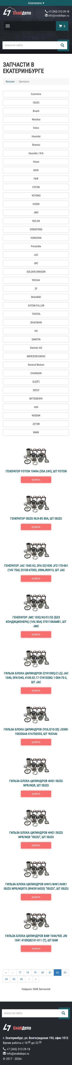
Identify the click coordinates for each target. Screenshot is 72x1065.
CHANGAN (36, 373)
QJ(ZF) (36, 381)
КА (36, 330)
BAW (36, 170)
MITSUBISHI (36, 398)
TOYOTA (36, 313)
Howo (36, 161)
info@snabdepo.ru (57, 15)
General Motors (36, 364)
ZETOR (36, 423)
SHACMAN (36, 322)
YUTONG (36, 195)
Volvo (36, 127)
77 (20, 972)
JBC (36, 263)
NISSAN (36, 415)
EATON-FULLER (36, 305)
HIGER (36, 204)
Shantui (36, 144)
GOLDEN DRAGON (36, 271)
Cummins (36, 94)
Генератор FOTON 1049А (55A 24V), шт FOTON (36, 471)
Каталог (10, 81)
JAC (36, 254)
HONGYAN (36, 237)
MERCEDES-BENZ (36, 356)
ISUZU (36, 102)
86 (21, 979)
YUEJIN (36, 220)
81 (50, 972)
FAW (36, 178)
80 (42, 972)
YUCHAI (36, 280)
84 (6, 979)
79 (35, 972)
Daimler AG (36, 347)
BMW (36, 432)
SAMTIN (36, 339)
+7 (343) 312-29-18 (57, 11)
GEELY (36, 390)
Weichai (36, 119)
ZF (36, 288)
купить (36, 479)
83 (65, 972)
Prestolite (36, 246)
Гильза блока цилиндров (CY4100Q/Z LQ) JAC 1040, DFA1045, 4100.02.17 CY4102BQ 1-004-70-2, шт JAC (36, 677)
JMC (36, 212)
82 (57, 972)
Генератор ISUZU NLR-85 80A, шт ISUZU (36, 518)
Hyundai (36, 136)
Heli (36, 407)
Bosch (36, 110)
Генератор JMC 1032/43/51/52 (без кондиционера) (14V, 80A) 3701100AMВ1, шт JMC (36, 622)
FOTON (36, 187)
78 (27, 972)
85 (14, 979)
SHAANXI (36, 297)
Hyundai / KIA (36, 153)
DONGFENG (36, 229)
